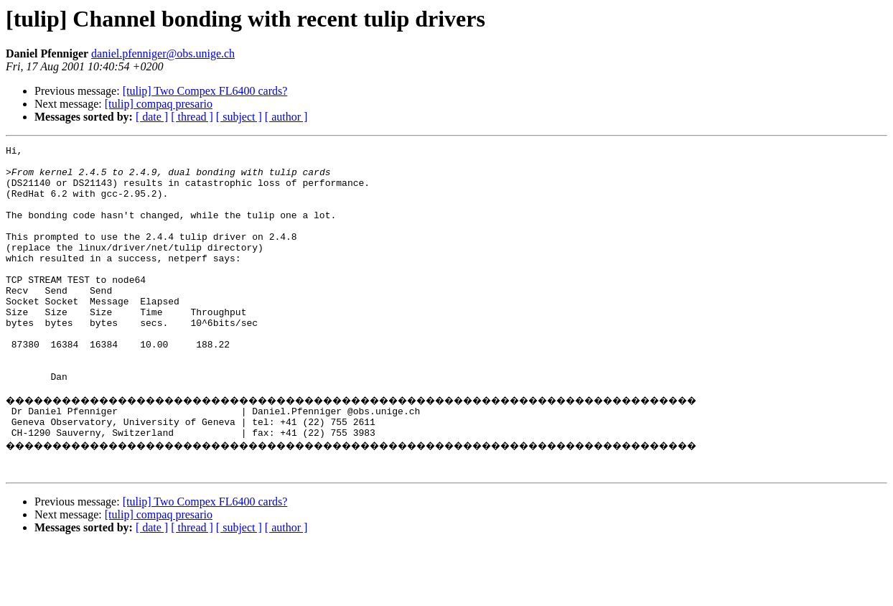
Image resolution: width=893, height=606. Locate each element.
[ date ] (152, 117)
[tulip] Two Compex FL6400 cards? (205, 91)
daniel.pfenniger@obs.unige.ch (163, 53)
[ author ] (286, 117)
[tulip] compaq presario (158, 104)
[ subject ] (239, 117)
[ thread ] (192, 117)
